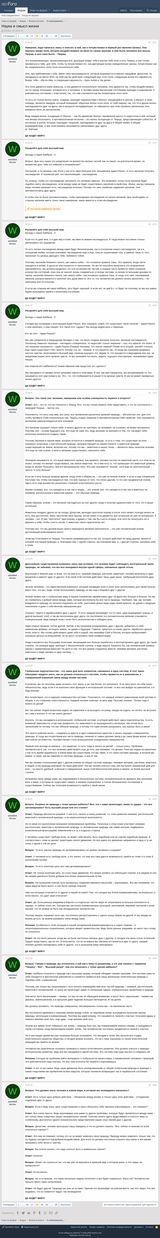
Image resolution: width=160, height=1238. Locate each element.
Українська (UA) (30, 1227)
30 (47, 36)
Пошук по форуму (30, 15)
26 (27, 36)
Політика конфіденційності (119, 1227)
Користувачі (59, 10)
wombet (7, 31)
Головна (8, 10)
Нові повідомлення (10, 15)
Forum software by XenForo (80, 1233)
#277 (154, 666)
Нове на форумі (38, 10)
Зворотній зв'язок (79, 1227)
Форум (21, 10)
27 (32, 36)
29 (42, 36)
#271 (154, 42)
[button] (49, 10)
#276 (154, 559)
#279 (154, 958)
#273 (154, 224)
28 (37, 36)
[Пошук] (151, 10)
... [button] (22, 36)
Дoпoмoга (138, 1227)
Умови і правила (97, 1227)
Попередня (9, 36)
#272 (154, 143)
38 (56, 36)
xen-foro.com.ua (84, 1235)
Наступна (65, 36)
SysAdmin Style (10, 1227)
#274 (154, 305)
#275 (154, 393)
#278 (154, 799)
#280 (154, 1085)
